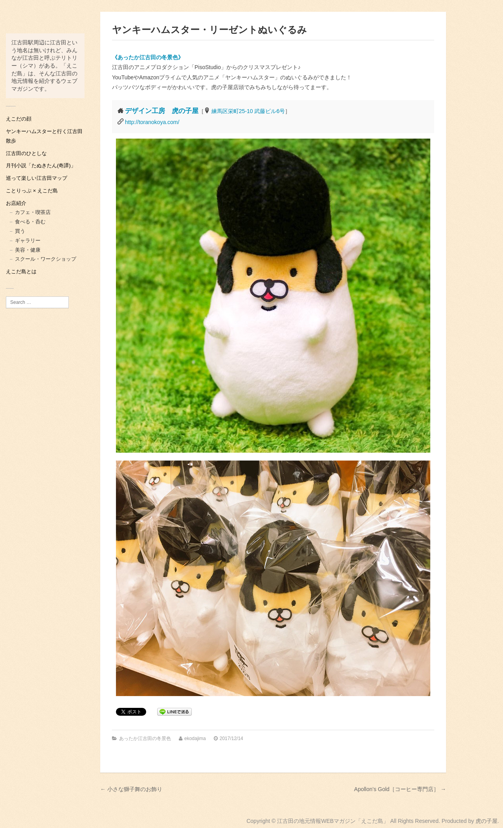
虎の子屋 (486, 821)
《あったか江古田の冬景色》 (148, 57)
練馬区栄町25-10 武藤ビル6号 (248, 111)
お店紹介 (16, 203)
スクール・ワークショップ (45, 259)
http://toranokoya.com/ (152, 122)
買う (20, 231)
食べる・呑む (30, 222)
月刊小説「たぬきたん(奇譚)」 (41, 165)
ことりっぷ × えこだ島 (32, 191)
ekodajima (195, 738)
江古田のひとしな (26, 153)
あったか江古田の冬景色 (145, 738)
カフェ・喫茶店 (33, 212)
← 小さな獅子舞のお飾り (131, 789)
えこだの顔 (18, 119)
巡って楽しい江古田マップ (36, 178)
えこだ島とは (21, 271)
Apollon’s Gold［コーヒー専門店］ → (400, 789)
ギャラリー (27, 240)
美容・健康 (27, 250)
